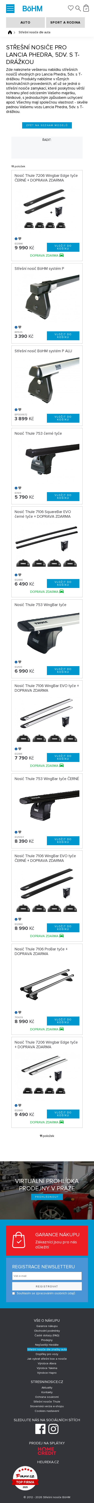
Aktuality (47, 1387)
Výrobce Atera (47, 1363)
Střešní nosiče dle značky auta (47, 1349)
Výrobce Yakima (47, 1368)
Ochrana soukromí (47, 1397)
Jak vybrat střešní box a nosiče (47, 1358)
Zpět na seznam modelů (47, 125)
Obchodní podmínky (47, 1330)
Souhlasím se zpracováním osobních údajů (43, 1293)
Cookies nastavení (47, 1411)
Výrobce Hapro (47, 1372)
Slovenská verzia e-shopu (47, 1406)
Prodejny (47, 1340)
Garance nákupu (47, 1326)
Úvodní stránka (10, 32)
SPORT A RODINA (65, 23)
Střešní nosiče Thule (46, 1401)
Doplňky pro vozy (47, 1354)
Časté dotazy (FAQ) (47, 1335)
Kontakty (47, 1392)
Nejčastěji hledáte (47, 1344)
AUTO (25, 23)
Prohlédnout (47, 1196)
